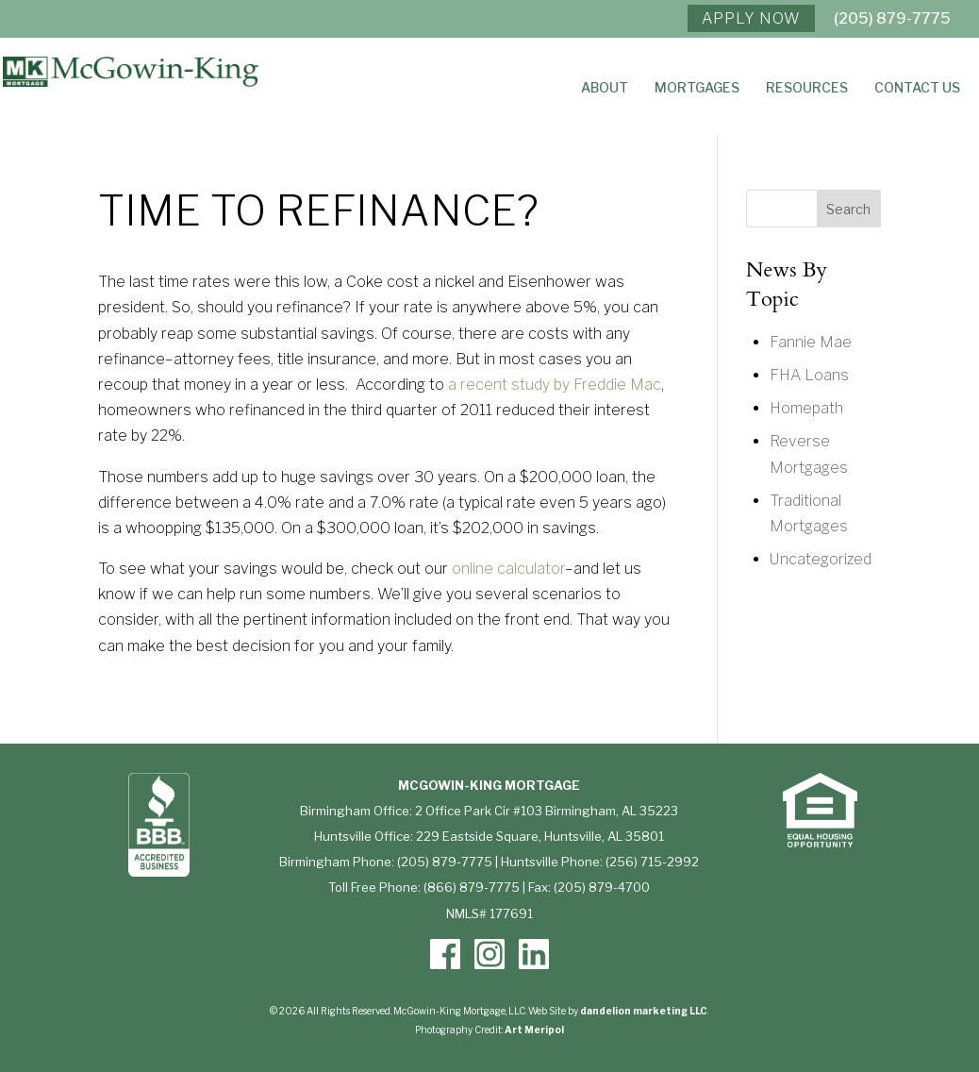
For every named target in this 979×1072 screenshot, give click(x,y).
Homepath (806, 408)
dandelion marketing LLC (643, 1010)
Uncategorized (820, 559)
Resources (807, 88)
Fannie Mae (811, 342)
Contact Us (917, 88)
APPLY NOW (751, 18)
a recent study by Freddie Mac (554, 385)
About (604, 88)
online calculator (508, 569)
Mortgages (697, 88)
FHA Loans (809, 375)
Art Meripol (534, 1029)
